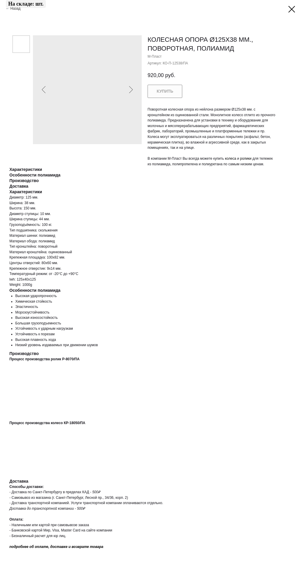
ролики (246, 158)
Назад (15, 8)
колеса (230, 158)
